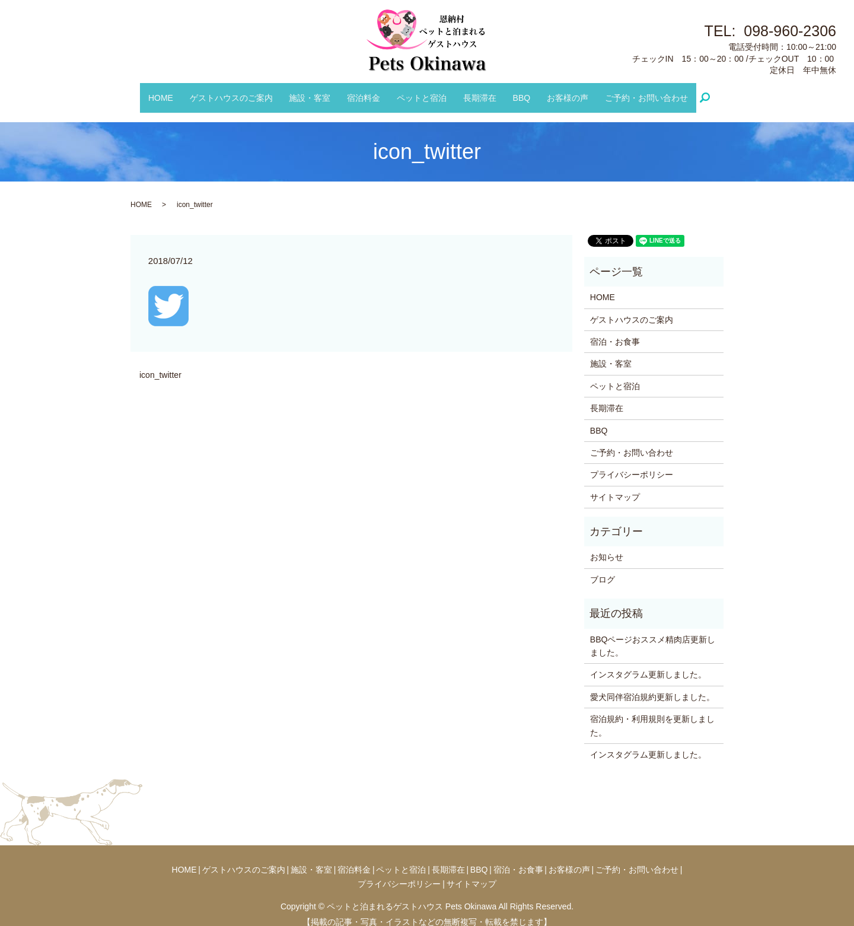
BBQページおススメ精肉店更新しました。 (653, 634)
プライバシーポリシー (631, 463)
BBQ (515, 91)
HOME (173, 91)
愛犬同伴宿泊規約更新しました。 (652, 685)
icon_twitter (160, 363)
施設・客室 (316, 91)
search (696, 92)
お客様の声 (558, 91)
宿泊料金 (367, 91)
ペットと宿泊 (422, 91)
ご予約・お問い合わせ (633, 91)
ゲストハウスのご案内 (240, 91)
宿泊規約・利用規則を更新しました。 (652, 714)
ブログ (602, 568)
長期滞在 (476, 91)
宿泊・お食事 (615, 330)
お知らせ (606, 545)
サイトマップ (615, 485)
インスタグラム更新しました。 (648, 663)
